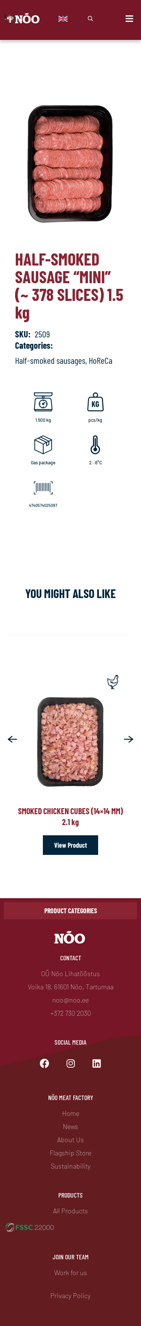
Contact (70, 958)
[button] (12, 739)
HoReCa (100, 360)
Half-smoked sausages (50, 360)
